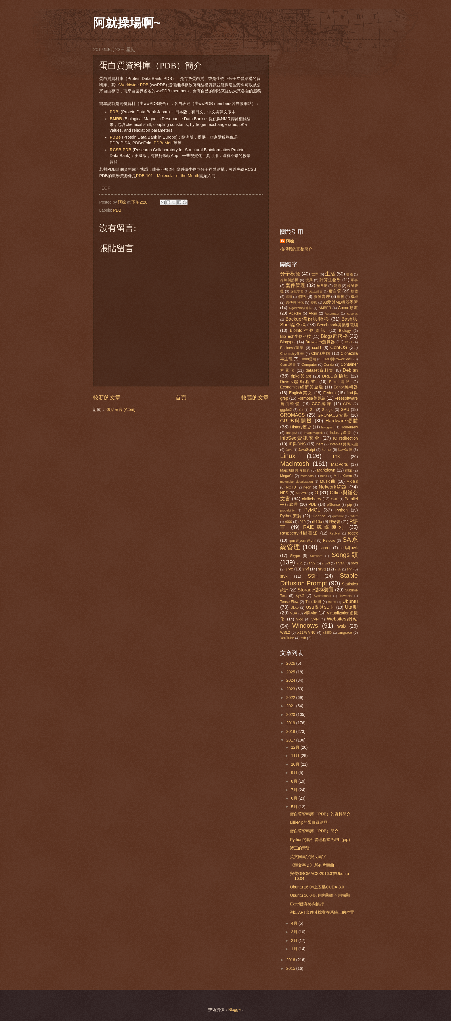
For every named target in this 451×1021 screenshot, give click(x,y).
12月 (296, 747)
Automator (332, 313)
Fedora (329, 393)
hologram (328, 427)
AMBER (324, 308)
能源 (337, 286)
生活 (330, 274)
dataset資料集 (320, 370)
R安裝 (334, 522)
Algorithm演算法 (300, 308)
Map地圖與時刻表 (295, 470)
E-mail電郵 (340, 382)
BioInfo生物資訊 (308, 330)
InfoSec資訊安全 (300, 438)
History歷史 (301, 427)
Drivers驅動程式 (298, 382)
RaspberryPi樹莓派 (299, 533)
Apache (295, 313)
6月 (295, 798)
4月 (295, 923)
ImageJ (291, 432)
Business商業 (292, 348)
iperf (319, 444)
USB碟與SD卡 (320, 607)
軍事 (354, 280)
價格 (302, 296)
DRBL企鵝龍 (335, 376)
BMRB (116, 118)
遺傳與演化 (295, 302)
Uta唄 (351, 607)
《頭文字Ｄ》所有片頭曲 (312, 865)
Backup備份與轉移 (307, 319)
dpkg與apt (301, 376)
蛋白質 (335, 291)
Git (301, 409)
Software (316, 556)
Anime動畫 (348, 308)
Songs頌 (345, 554)
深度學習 (297, 291)
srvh (338, 569)
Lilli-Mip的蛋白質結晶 (309, 822)
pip (349, 505)
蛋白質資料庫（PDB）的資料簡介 (320, 814)
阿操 (290, 241)
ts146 (332, 602)
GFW (347, 404)
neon (307, 487)
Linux (287, 455)
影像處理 (322, 296)
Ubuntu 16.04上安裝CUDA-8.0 (317, 887)
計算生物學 (330, 280)
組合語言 (316, 291)
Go (312, 410)
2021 (291, 706)
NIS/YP (301, 493)
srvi (349, 569)
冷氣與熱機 (289, 280)
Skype (295, 556)
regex (353, 533)
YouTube (287, 638)
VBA (293, 613)
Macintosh (294, 463)
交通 (349, 274)
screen (325, 548)
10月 (296, 764)
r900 (288, 522)
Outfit (334, 499)
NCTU (291, 487)
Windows (305, 625)
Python (341, 510)
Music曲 (328, 481)
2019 (291, 723)
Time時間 (313, 602)
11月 (296, 756)
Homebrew (349, 427)
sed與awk (348, 548)
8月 (295, 781)
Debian (350, 370)
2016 (291, 960)
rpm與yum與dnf (302, 541)
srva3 (326, 563)
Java (289, 449)
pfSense (333, 505)
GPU (345, 409)
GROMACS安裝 (333, 415)
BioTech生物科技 (295, 336)
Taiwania (345, 595)
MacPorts (339, 464)
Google (327, 410)
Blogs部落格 (334, 336)
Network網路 (333, 487)
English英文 (300, 393)
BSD (348, 342)
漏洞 (289, 296)
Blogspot (288, 342)
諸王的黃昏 (300, 848)
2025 (291, 672)
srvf (306, 569)
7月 (295, 790)
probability (287, 510)
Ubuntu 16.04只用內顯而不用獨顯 (320, 895)
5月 (295, 807)
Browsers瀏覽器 (320, 342)
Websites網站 (342, 619)
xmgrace (345, 633)
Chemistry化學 (292, 354)
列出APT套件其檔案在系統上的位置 (322, 912)
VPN (315, 619)
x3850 (327, 632)
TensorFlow (289, 602)
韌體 (354, 291)
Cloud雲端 (308, 359)
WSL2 (285, 633)
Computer (309, 365)
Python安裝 (291, 516)
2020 (291, 714)
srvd (354, 563)
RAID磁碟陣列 (324, 527)
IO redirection (345, 438)
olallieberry (311, 499)
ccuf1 (317, 348)
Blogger (235, 1009)
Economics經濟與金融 (301, 387)
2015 (291, 968)
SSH (313, 576)
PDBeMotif (163, 143)
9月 (295, 773)
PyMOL (312, 510)
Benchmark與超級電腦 (337, 325)
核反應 (322, 286)
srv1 (300, 563)
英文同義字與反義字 (308, 857)
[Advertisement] (319, 133)
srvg (322, 569)
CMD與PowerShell (338, 359)
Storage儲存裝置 (315, 590)
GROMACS (292, 415)
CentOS (338, 347)
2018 (291, 731)
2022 (291, 698)
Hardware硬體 (342, 421)
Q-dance (318, 516)
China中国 (321, 353)
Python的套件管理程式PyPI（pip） (321, 840)
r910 (302, 522)
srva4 (340, 563)
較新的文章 (107, 397)
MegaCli (286, 476)
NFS (284, 493)
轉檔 (314, 302)
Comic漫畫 (288, 364)
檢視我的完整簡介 (296, 249)
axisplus (352, 313)
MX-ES (352, 482)
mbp (348, 470)
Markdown (326, 470)
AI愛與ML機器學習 (340, 302)
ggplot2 (286, 410)
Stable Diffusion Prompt (319, 579)
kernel (327, 450)
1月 (295, 949)
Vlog (299, 619)
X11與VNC (306, 633)
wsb (341, 626)
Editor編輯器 (346, 387)
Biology (345, 331)
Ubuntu (350, 601)
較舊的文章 (255, 397)
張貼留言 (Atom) (120, 409)
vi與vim (310, 613)
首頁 (180, 397)
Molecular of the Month (178, 175)
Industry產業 (341, 433)
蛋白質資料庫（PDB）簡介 (314, 831)
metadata (307, 476)
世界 (315, 274)
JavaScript (307, 450)
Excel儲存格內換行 (307, 904)
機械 (354, 297)
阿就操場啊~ (127, 23)
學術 (340, 297)
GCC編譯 (322, 404)
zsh (303, 638)
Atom (313, 313)
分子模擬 (290, 274)
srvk (283, 576)
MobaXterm (343, 476)
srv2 (312, 563)
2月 (295, 940)
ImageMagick (313, 432)
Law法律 (345, 450)
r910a (317, 522)
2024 (291, 680)
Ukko (295, 608)
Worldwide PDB (133, 85)
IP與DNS (297, 444)
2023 (291, 689)
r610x (354, 516)
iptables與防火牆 (344, 444)
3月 (295, 932)
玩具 (309, 280)
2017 (291, 740)
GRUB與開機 (296, 421)
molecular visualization (296, 481)
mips (323, 476)
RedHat (334, 533)
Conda (329, 365)
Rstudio (329, 541)
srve (289, 569)
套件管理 (295, 285)
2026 (291, 663)
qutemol (337, 516)
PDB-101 (144, 175)
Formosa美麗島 (311, 398)
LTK (336, 457)
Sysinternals (322, 595)
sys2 (300, 595)
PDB (117, 210)
